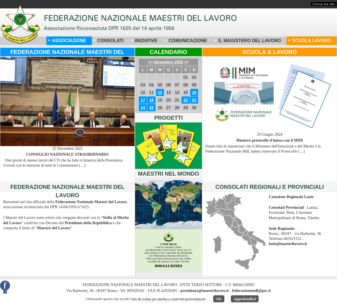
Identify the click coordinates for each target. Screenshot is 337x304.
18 (151, 100)
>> (186, 62)
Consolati (108, 40)
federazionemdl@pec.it (251, 291)
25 (151, 107)
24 (143, 107)
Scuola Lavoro (309, 40)
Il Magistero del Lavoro (247, 40)
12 (160, 92)
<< (150, 62)
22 (185, 100)
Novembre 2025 (168, 62)
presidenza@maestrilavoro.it (204, 291)
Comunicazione (185, 40)
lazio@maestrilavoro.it (288, 244)
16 (194, 92)
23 (194, 100)
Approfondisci (245, 299)
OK (219, 299)
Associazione (67, 40)
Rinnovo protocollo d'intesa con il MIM (269, 140)
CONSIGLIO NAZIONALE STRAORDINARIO (67, 154)
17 (143, 100)
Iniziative (144, 40)
